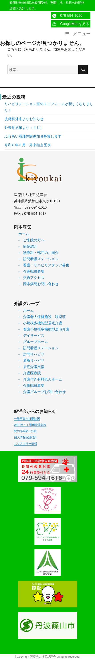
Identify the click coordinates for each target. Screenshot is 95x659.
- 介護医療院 (29, 373)
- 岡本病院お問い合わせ (38, 284)
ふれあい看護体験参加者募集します (32, 136)
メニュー (77, 33)
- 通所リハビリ (31, 360)
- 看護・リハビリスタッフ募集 (43, 265)
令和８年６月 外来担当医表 (27, 145)
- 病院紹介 (27, 246)
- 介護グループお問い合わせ (42, 392)
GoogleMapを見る (70, 24)
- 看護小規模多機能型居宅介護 (43, 329)
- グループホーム (33, 342)
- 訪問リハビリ (31, 354)
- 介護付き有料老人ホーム (40, 379)
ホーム (23, 234)
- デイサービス (31, 335)
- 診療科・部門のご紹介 (38, 253)
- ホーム (26, 310)
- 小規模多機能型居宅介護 (40, 323)
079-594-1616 (67, 16)
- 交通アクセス (31, 278)
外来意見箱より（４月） (24, 128)
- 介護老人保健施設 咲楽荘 (42, 317)
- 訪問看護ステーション (38, 259)
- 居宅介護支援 (31, 367)
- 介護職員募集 (31, 271)
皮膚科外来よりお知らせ (24, 119)
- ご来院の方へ (31, 240)
